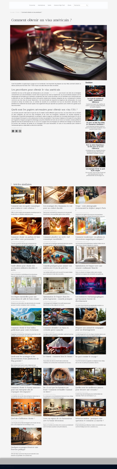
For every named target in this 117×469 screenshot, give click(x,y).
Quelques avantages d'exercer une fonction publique (24, 448)
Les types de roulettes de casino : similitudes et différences (95, 100)
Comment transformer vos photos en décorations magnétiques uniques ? (90, 238)
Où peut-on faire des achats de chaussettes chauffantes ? (95, 123)
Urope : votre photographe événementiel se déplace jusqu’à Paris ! (91, 208)
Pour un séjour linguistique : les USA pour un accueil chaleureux (95, 146)
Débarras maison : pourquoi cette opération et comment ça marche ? (90, 419)
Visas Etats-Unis (53, 93)
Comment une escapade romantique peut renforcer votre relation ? (25, 207)
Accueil (12, 12)
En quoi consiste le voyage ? (87, 356)
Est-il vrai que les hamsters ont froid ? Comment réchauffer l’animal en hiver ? (57, 389)
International (41, 5)
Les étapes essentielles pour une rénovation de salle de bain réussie (25, 298)
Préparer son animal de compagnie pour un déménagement (89, 329)
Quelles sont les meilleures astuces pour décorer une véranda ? (89, 388)
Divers (69, 5)
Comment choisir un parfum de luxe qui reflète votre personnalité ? (25, 238)
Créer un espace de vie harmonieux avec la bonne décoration (57, 419)
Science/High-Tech (59, 5)
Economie (32, 5)
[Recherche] (80, 5)
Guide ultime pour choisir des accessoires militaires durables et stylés (24, 268)
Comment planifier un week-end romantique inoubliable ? (56, 238)
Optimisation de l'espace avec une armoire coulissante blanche (89, 267)
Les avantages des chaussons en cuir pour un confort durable (57, 207)
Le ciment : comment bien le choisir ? (58, 356)
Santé (49, 5)
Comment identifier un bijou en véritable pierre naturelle (56, 329)
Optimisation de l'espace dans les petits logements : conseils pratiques (57, 298)
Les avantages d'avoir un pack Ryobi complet (95, 169)
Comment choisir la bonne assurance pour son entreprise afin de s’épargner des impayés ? (26, 389)
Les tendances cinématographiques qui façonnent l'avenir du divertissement (89, 299)
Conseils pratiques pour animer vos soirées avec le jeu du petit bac (57, 267)
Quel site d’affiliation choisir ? (23, 418)
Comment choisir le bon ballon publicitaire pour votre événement (25, 329)
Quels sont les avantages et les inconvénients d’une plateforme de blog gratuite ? (25, 358)
